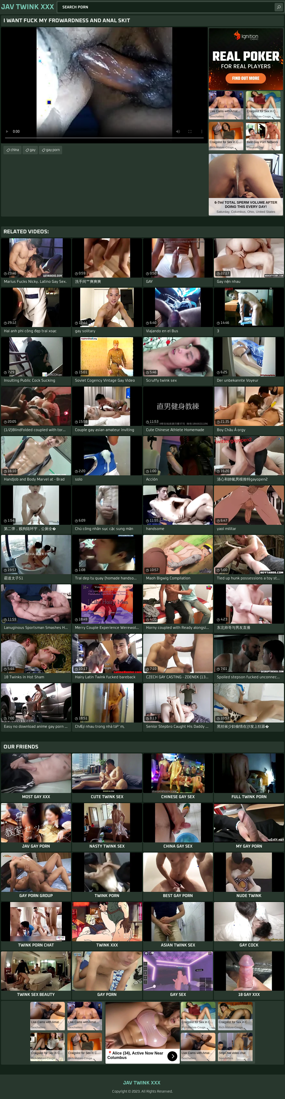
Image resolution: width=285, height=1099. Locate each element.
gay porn (53, 150)
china (15, 150)
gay (32, 150)
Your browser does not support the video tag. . (104, 85)
